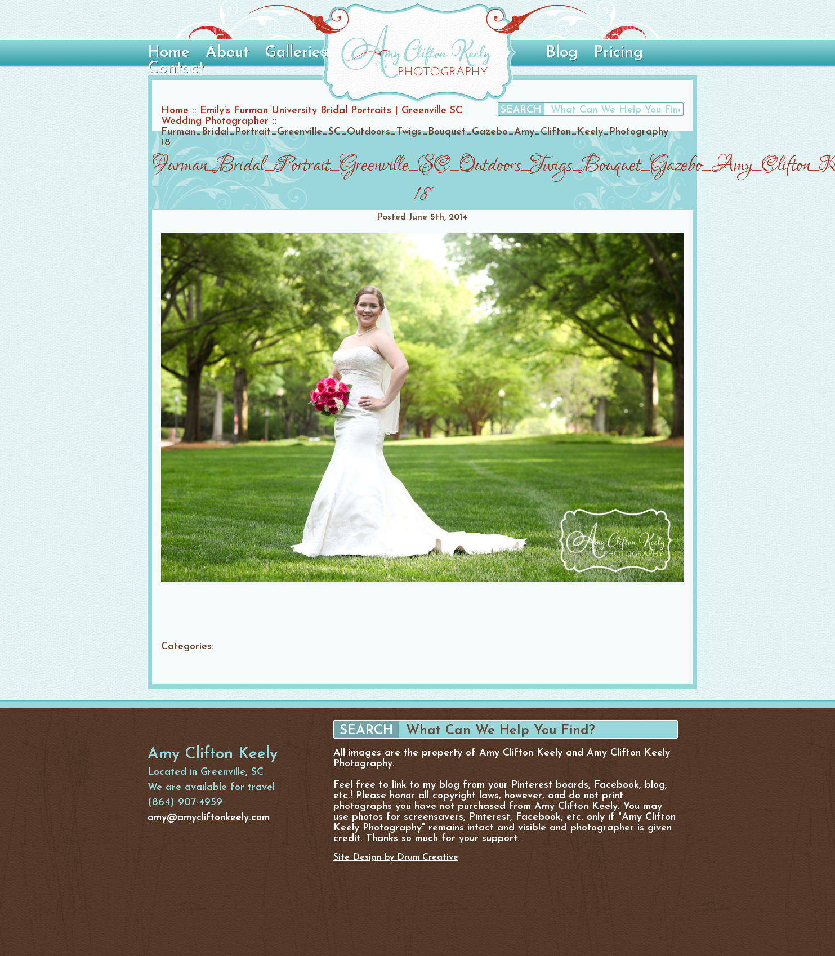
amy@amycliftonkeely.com (209, 817)
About (227, 53)
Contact (176, 69)
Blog (562, 53)
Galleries (296, 53)
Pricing (618, 53)
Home (169, 53)
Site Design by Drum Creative (395, 857)
